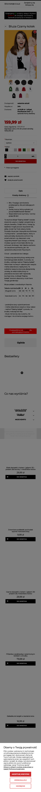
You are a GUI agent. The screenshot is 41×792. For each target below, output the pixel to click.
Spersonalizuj (20, 780)
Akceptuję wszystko (20, 774)
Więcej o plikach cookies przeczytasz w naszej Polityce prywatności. (18, 768)
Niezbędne (20, 786)
